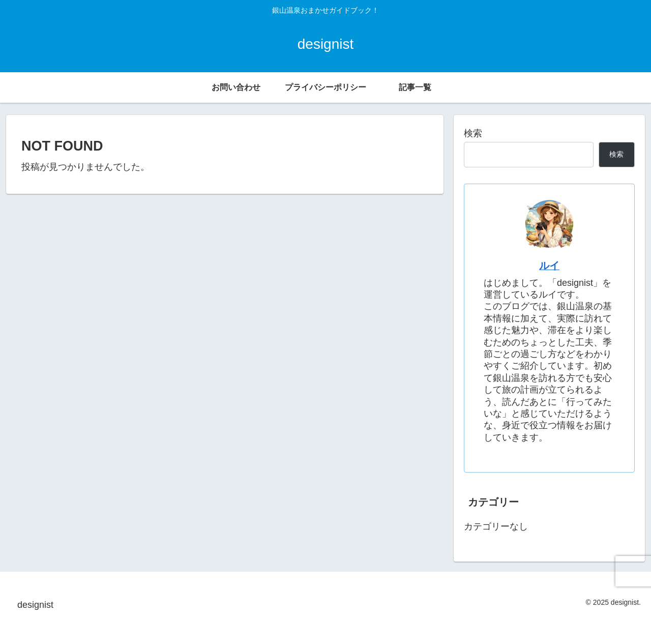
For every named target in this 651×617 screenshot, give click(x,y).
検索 (473, 133)
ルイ (549, 265)
